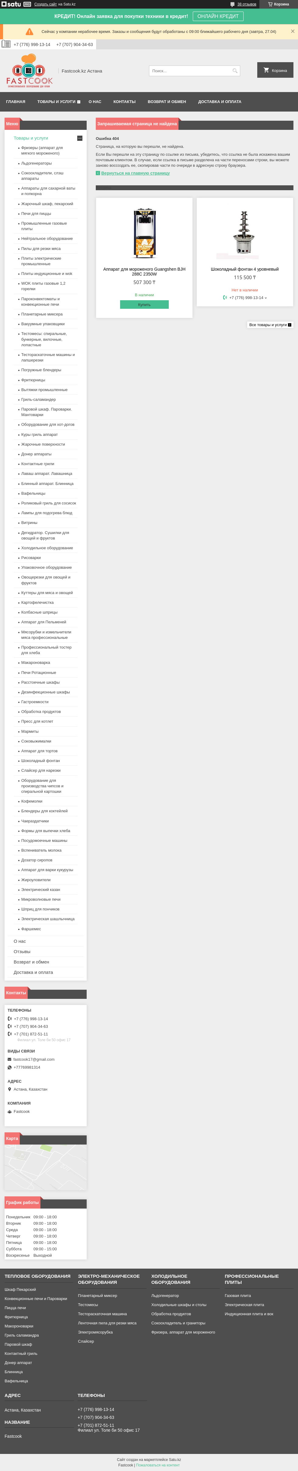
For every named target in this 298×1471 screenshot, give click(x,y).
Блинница (14, 1371)
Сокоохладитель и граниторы (178, 1323)
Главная (15, 101)
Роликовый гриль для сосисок (48, 503)
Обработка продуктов (41, 711)
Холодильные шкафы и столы (178, 1304)
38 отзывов (246, 4)
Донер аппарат (18, 1362)
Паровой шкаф (18, 1344)
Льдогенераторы (36, 163)
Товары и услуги (56, 101)
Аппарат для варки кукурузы (47, 869)
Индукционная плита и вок (249, 1314)
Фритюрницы (33, 380)
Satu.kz (175, 1460)
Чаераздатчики (35, 821)
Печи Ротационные (38, 672)
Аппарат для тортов (39, 751)
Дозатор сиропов (36, 860)
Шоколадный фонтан (40, 760)
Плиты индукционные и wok (46, 273)
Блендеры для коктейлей (44, 811)
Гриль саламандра (22, 1335)
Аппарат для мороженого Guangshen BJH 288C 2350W (144, 271)
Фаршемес (31, 929)
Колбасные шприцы (39, 612)
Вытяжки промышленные (44, 389)
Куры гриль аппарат (39, 434)
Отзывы (22, 951)
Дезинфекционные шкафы (45, 692)
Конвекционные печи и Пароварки (36, 1298)
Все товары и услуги (268, 324)
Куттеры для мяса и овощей (47, 592)
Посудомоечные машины (44, 840)
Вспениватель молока (41, 850)
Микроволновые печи (41, 899)
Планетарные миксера (42, 314)
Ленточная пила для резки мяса (107, 1323)
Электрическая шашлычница (47, 919)
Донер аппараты (36, 454)
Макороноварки (19, 1326)
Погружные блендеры (41, 370)
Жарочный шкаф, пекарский (47, 203)
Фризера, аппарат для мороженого (183, 1332)
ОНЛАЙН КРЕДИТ (218, 16)
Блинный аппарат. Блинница (47, 483)
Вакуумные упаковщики (43, 324)
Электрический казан (40, 889)
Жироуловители (35, 880)
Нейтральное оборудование (47, 238)
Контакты (124, 101)
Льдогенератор (165, 1295)
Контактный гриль (21, 1353)
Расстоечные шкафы (40, 682)
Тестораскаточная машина (102, 1314)
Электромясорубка (95, 1332)
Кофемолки (31, 801)
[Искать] (235, 71)
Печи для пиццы (36, 213)
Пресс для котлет (37, 721)
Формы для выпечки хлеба (45, 830)
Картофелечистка (37, 602)
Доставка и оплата (219, 101)
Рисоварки (31, 557)
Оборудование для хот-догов (47, 424)
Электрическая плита (244, 1304)
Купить (144, 304)
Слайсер (86, 1341)
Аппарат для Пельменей (43, 622)
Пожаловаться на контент (158, 1465)
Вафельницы (33, 493)
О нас (95, 101)
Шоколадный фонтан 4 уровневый (245, 269)
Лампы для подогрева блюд (46, 513)
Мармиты (30, 731)
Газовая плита (238, 1295)
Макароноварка (35, 662)
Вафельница (16, 1381)
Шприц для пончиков (40, 909)
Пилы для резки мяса (41, 248)
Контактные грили (37, 463)
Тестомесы (88, 1304)
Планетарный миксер (97, 1295)
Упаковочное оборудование (46, 567)
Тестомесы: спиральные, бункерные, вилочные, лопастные (44, 339)
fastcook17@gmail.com (33, 1059)
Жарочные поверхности (43, 444)
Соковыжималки (36, 741)
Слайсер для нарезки (41, 770)
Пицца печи (15, 1307)
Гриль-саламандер (38, 399)
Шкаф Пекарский (20, 1289)
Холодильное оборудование (47, 548)
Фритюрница (16, 1317)
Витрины (29, 522)
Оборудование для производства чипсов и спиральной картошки (42, 786)
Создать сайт (45, 4)
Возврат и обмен (167, 101)
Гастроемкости (34, 702)
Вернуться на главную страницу (135, 173)
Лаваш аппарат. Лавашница (46, 473)
